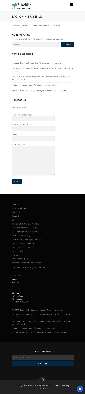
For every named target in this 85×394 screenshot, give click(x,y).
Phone (33, 137)
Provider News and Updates (23, 247)
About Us (15, 204)
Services (15, 255)
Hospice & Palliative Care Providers (25, 224)
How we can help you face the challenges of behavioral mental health (39, 90)
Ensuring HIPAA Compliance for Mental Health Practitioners (35, 85)
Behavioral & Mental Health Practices (26, 263)
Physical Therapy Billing (21, 235)
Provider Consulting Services (23, 243)
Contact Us (16, 216)
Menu (71, 5)
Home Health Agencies (21, 259)
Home (14, 220)
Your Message (33, 160)
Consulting (16, 212)
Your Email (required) (33, 127)
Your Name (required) (33, 117)
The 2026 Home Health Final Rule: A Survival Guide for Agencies (37, 63)
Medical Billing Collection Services (25, 227)
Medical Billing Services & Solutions (25, 231)
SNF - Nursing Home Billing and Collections (28, 267)
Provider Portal (17, 251)
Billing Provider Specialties (22, 208)
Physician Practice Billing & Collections (27, 239)
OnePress (57, 385)
